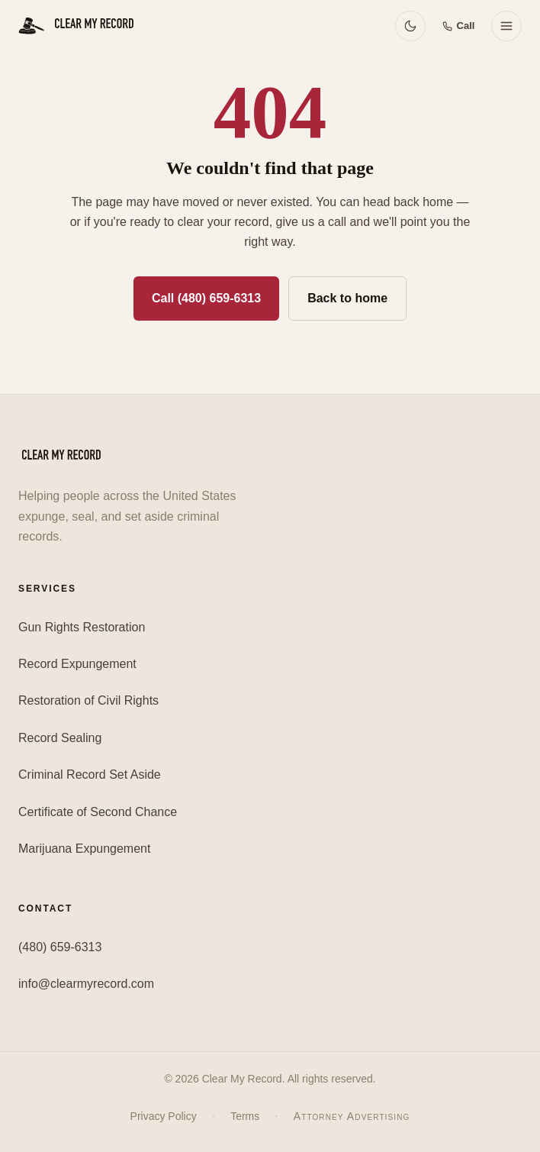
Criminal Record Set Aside (89, 774)
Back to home (347, 298)
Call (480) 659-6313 (206, 298)
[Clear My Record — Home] (78, 26)
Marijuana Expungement (84, 848)
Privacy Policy (163, 1116)
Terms (244, 1116)
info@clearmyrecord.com (86, 983)
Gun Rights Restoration (81, 627)
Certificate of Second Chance (97, 811)
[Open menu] (506, 26)
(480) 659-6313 (59, 947)
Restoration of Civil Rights (88, 700)
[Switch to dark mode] (410, 26)
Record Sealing (59, 737)
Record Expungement (77, 663)
